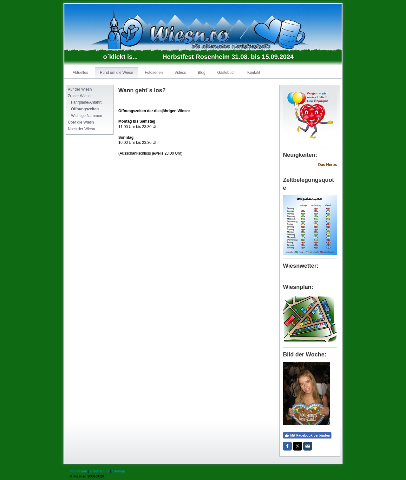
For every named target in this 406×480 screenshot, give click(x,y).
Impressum (78, 471)
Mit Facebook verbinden (307, 435)
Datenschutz (99, 471)
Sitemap (118, 471)
